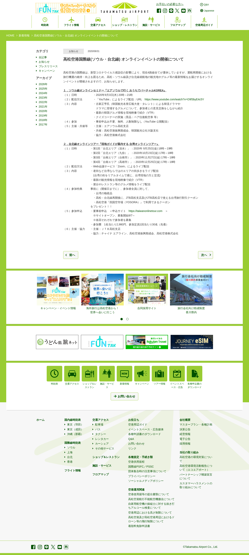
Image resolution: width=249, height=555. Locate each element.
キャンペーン (47, 70)
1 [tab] (122, 319)
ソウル (71, 447)
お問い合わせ (136, 443)
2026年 (43, 84)
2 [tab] (127, 319)
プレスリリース (48, 66)
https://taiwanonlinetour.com (145, 211)
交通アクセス (100, 419)
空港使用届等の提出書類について (148, 494)
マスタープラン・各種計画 (196, 424)
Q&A (131, 438)
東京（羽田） (75, 424)
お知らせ (44, 61)
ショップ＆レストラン (106, 457)
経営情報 (185, 434)
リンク (132, 448)
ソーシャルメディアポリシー (146, 480)
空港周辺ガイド (137, 424)
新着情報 (24, 35)
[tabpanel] (58, 292)
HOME (10, 35)
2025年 (43, 88)
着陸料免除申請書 (139, 526)
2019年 (43, 115)
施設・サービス (101, 465)
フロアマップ (100, 474)
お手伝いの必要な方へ (169, 4)
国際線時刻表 (72, 442)
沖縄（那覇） (75, 434)
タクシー (100, 434)
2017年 (43, 124)
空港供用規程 (136, 461)
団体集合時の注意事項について (147, 471)
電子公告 (185, 438)
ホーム (40, 419)
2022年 (43, 102)
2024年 (43, 93)
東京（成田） (75, 429)
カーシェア (102, 443)
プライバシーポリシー (141, 476)
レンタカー (102, 438)
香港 (70, 461)
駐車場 (99, 424)
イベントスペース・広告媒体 (146, 429)
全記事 (43, 57)
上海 (70, 452)
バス (98, 429)
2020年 (43, 111)
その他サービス (104, 448)
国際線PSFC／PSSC (141, 466)
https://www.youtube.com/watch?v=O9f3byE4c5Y (174, 99)
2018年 (43, 120)
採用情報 (185, 443)
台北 (70, 457)
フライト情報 (72, 470)
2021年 (43, 106)
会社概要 (185, 419)
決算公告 (185, 429)
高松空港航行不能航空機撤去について (151, 499)
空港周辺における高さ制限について (150, 512)
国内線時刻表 (72, 419)
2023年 (43, 97)
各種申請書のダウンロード (144, 434)
